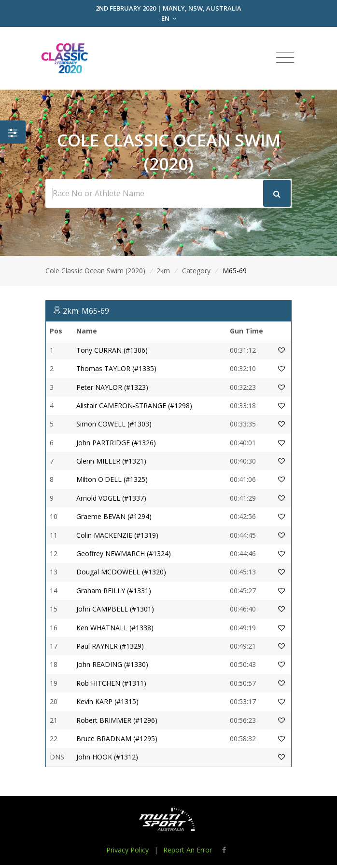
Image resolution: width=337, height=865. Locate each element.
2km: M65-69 (86, 311)
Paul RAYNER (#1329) (110, 646)
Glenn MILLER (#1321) (111, 461)
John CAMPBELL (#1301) (115, 608)
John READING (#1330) (112, 664)
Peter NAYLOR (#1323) (112, 387)
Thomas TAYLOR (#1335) (116, 368)
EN (168, 18)
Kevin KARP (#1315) (107, 701)
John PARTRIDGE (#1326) (116, 442)
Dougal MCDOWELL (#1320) (121, 571)
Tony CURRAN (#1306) (112, 350)
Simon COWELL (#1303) (114, 423)
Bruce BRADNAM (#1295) (116, 738)
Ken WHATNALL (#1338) (115, 627)
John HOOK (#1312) (107, 756)
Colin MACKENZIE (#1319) (117, 535)
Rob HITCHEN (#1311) (111, 683)
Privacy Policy (127, 849)
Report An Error (187, 849)
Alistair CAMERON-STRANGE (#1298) (134, 405)
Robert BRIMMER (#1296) (116, 720)
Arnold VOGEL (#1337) (111, 498)
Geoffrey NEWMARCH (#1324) (123, 553)
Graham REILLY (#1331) (113, 590)
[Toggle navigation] (285, 57)
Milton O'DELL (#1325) (112, 479)
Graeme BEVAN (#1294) (114, 516)
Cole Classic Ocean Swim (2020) (95, 270)
